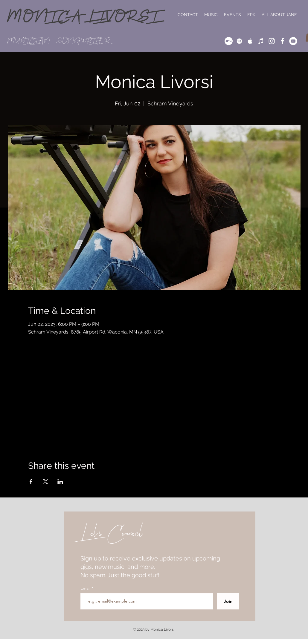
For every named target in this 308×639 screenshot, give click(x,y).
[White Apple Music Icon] (250, 41)
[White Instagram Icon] (272, 41)
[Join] (228, 601)
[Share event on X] (45, 481)
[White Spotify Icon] (239, 41)
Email (86, 588)
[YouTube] (293, 41)
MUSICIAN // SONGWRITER (58, 41)
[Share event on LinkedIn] (60, 481)
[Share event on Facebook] (31, 481)
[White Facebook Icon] (282, 41)
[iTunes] (261, 41)
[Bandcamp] (229, 41)
